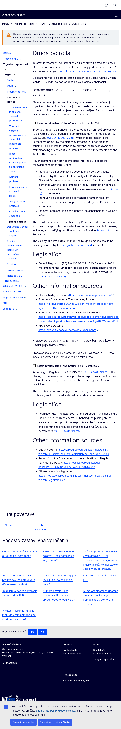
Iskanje (114, 5)
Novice (9, 525)
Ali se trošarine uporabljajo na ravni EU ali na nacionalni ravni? (60, 580)
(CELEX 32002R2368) (61, 137)
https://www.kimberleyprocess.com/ (89, 295)
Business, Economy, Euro (77, 680)
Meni (116, 15)
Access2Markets (11, 644)
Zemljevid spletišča (103, 659)
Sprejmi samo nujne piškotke (55, 722)
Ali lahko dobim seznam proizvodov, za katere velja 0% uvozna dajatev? (18, 580)
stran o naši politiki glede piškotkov (56, 710)
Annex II (101, 230)
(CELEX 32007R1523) (96, 372)
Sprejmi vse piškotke (23, 722)
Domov (5, 24)
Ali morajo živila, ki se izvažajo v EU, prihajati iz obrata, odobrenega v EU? (59, 595)
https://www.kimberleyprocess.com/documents (67, 329)
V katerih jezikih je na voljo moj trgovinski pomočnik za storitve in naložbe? (19, 615)
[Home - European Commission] (23, 700)
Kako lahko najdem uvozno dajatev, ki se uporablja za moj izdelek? (59, 556)
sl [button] (106, 5)
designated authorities (75, 245)
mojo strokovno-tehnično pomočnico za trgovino (88, 71)
